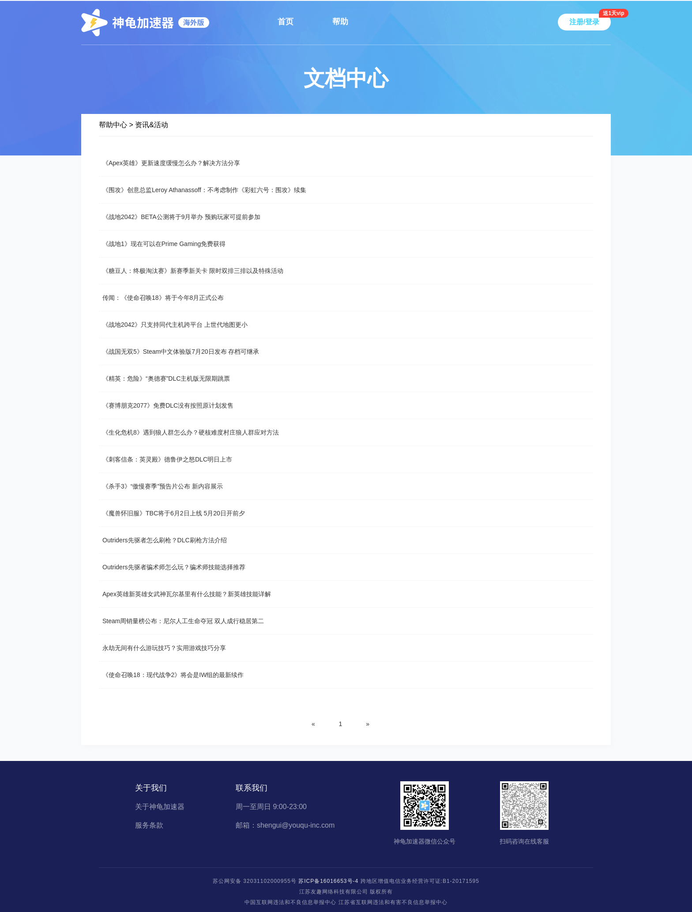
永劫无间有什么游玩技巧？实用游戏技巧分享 (164, 647)
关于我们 (151, 788)
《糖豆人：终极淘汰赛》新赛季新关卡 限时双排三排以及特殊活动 (192, 270)
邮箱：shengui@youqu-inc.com (285, 825)
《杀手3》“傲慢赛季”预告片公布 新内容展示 (162, 486)
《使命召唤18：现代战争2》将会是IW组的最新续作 (173, 674)
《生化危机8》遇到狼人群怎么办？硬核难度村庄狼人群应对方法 (190, 432)
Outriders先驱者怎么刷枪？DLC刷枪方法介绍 (164, 540)
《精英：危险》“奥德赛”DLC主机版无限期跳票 (166, 378)
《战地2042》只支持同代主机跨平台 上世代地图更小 (175, 324)
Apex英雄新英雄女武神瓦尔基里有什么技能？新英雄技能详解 (186, 594)
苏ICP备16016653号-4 (328, 881)
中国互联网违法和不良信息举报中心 (290, 902)
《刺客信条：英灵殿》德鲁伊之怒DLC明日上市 (167, 459)
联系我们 (251, 788)
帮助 (340, 21)
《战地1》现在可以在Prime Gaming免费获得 (164, 243)
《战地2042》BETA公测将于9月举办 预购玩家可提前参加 (181, 216)
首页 (285, 21)
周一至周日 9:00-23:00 (271, 806)
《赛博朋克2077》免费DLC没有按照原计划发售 (167, 405)
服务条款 (149, 825)
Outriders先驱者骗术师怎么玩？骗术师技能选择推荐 (173, 567)
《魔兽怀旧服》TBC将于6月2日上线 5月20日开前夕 (173, 513)
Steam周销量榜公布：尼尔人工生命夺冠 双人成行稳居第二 (183, 620)
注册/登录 (584, 22)
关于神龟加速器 (159, 806)
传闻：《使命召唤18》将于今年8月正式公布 (163, 297)
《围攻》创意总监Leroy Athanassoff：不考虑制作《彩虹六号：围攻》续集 (204, 189)
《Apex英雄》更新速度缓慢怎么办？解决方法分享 (171, 163)
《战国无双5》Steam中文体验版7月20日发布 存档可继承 (181, 351)
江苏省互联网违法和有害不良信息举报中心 (393, 902)
